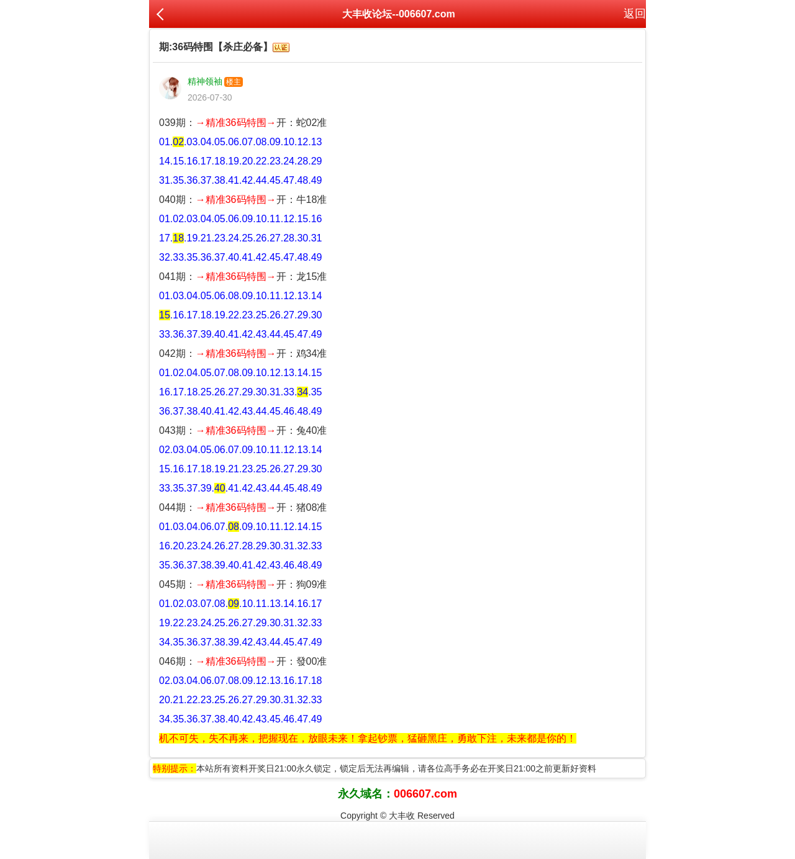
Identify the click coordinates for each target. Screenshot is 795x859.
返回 (635, 13)
